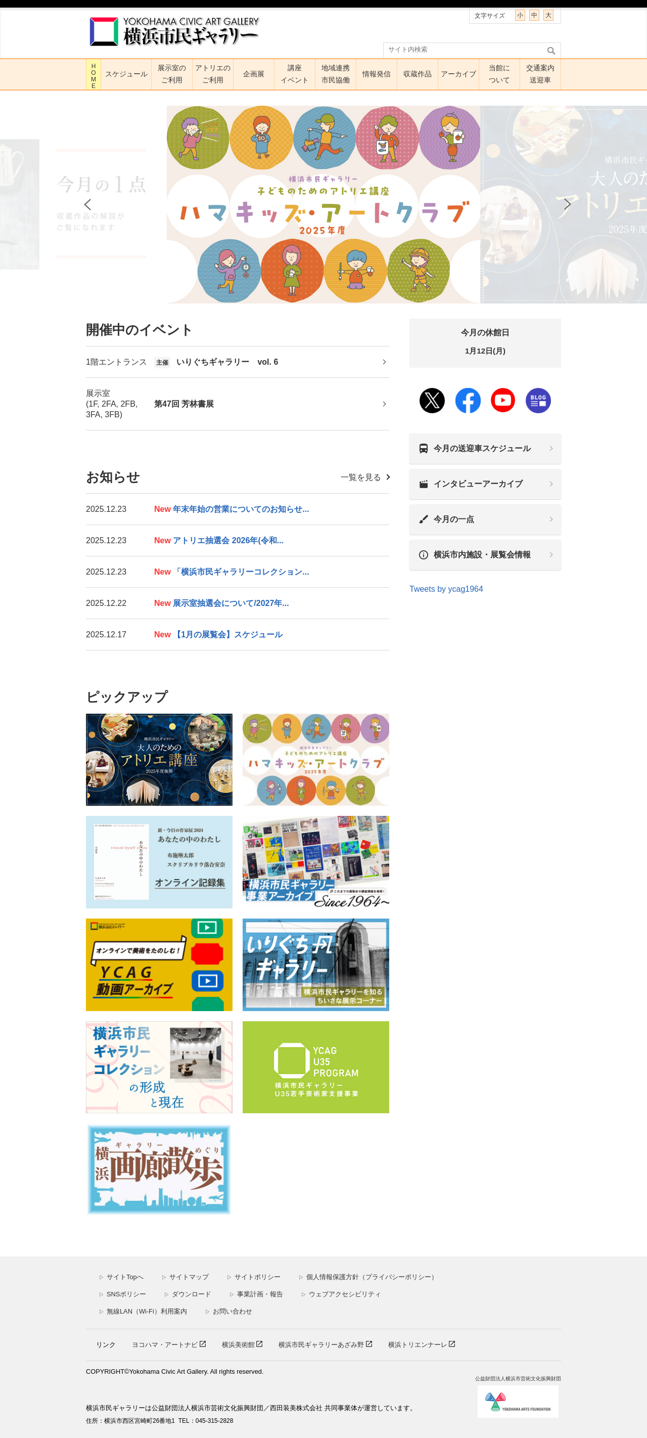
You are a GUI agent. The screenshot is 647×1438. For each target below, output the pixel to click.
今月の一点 (454, 519)
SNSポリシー (122, 1294)
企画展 (253, 74)
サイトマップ (185, 1277)
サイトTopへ (121, 1277)
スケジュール (126, 74)
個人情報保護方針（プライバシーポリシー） (368, 1277)
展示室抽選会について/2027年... (221, 603)
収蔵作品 (417, 74)
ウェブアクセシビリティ (341, 1294)
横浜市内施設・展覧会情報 (482, 554)
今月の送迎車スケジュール (482, 448)
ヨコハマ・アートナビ (166, 1344)
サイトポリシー (254, 1277)
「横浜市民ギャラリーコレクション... (231, 572)
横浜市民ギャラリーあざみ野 (322, 1344)
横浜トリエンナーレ (418, 1344)
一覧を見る (361, 477)
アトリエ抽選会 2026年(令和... (219, 540)
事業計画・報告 (256, 1294)
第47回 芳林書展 (184, 404)
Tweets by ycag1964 (446, 589)
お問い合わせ (228, 1311)
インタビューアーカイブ (478, 484)
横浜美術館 (239, 1344)
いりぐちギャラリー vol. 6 (216, 362)
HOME (93, 76)
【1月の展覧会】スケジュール (218, 634)
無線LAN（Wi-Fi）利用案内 (143, 1311)
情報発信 (376, 74)
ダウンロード (187, 1294)
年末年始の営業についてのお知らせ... (231, 509)
